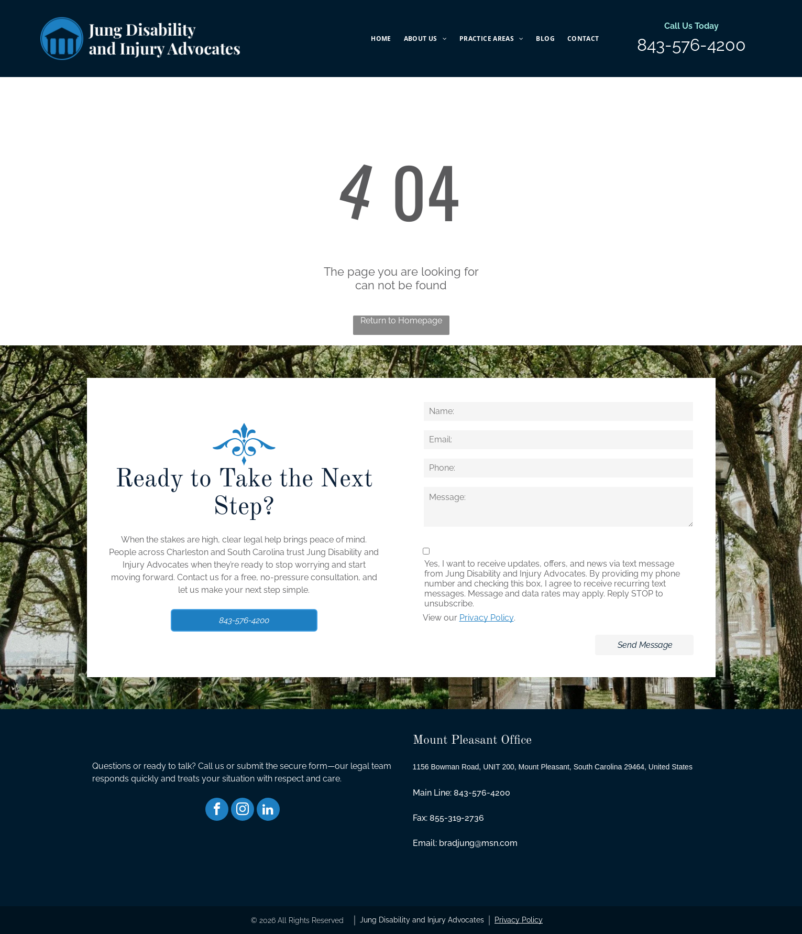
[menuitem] (381, 38)
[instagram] (242, 810)
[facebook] (216, 810)
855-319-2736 (457, 818)
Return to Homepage (401, 320)
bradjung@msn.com (478, 843)
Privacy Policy (486, 618)
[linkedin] (268, 810)
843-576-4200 (691, 45)
